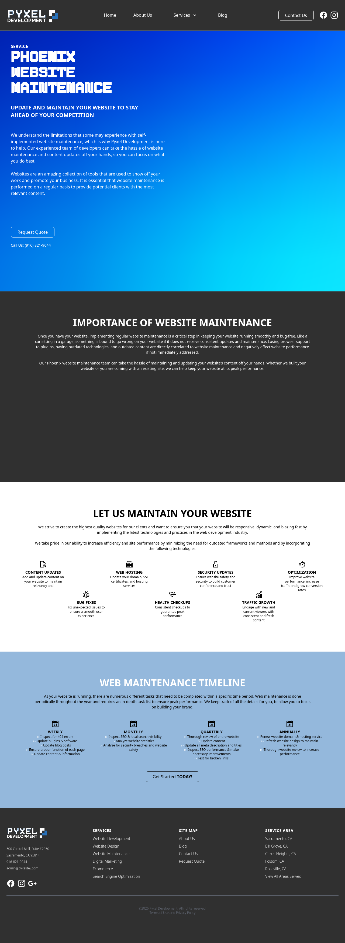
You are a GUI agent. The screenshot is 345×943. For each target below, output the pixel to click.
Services (186, 15)
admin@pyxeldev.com (22, 868)
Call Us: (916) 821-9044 (31, 245)
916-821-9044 (16, 861)
